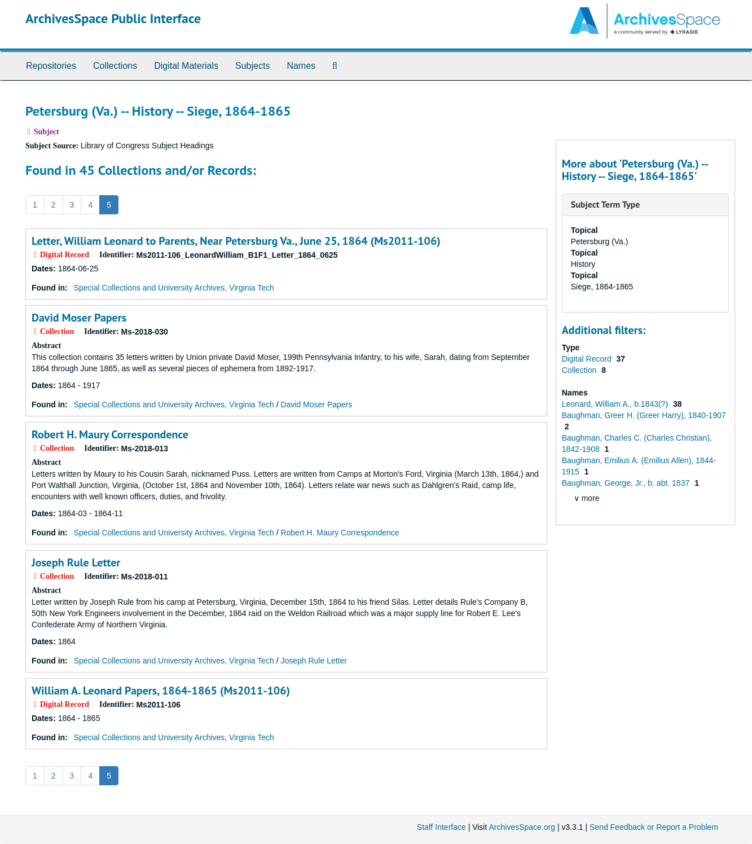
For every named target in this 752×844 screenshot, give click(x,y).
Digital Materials (186, 66)
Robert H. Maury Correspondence (110, 434)
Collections (115, 66)
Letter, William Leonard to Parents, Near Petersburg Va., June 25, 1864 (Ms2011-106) (236, 241)
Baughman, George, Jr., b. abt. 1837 (627, 482)
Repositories (51, 66)
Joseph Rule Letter (76, 562)
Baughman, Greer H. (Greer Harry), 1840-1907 (644, 415)
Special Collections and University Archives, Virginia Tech (174, 287)
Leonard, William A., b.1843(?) (616, 403)
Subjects (252, 66)
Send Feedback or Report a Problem (654, 827)
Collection (580, 370)
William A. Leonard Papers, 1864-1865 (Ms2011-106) (161, 690)
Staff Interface (441, 827)
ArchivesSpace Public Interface (113, 18)
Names (301, 66)
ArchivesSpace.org (522, 827)
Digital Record (588, 358)
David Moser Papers (79, 317)
